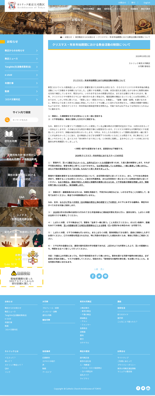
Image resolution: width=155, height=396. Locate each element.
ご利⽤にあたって (125, 362)
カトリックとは (121, 8)
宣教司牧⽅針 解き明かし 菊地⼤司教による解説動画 (21, 158)
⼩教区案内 (85, 308)
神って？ (8, 362)
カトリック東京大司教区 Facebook (138, 389)
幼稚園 (83, 332)
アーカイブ (47, 372)
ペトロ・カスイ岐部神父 (92, 368)
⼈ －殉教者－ (86, 365)
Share (93, 276)
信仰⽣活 (121, 308)
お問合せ (122, 2)
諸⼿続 (120, 318)
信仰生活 (107, 8)
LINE (105, 276)
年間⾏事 (9, 83)
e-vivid (8, 75)
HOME (59, 37)
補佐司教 (76, 8)
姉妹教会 (84, 318)
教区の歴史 (145, 8)
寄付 (133, 2)
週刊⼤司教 (47, 315)
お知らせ (57, 8)
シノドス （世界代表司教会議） (21, 218)
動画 (7, 91)
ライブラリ (85, 379)
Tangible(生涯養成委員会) (18, 66)
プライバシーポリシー (127, 365)
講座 (99, 8)
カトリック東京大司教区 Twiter (143, 389)
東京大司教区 (88, 8)
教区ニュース (12, 58)
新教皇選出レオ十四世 (21, 258)
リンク (8, 372)
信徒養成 (134, 8)
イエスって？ (10, 358)
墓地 (82, 336)
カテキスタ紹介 (49, 362)
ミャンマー (87, 325)
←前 (96, 268)
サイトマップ (123, 358)
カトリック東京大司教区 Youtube (148, 389)
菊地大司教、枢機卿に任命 (20, 233)
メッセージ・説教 (50, 312)
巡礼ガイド (85, 375)
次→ (102, 268)
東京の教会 (87, 311)
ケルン (85, 322)
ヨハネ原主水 (87, 372)
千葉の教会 (87, 315)
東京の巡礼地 (86, 362)
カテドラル (85, 343)
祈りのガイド (123, 315)
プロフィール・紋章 (51, 308)
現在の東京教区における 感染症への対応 (22, 178)
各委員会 (84, 329)
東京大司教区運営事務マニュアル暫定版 (127, 371)
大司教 (66, 8)
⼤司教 (45, 302)
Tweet (99, 276)
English (147, 2)
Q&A (21, 198)
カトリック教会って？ (14, 365)
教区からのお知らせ (15, 50)
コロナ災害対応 (13, 100)
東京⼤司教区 (86, 302)
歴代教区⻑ (85, 358)
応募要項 (46, 358)
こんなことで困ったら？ (128, 322)
